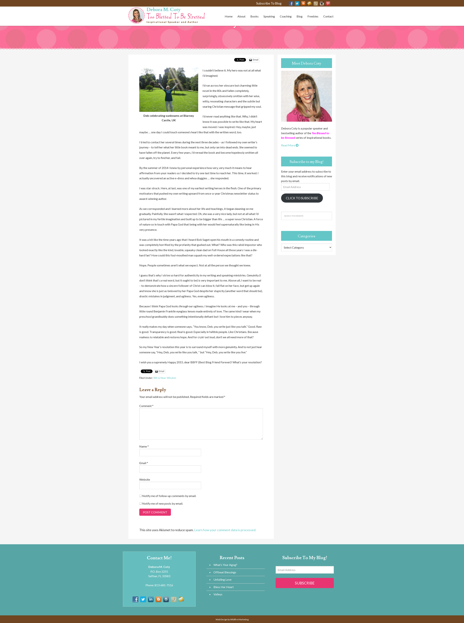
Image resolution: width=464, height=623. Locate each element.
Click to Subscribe (302, 198)
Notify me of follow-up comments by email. (169, 496)
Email (143, 463)
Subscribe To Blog (268, 3)
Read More (290, 145)
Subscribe (305, 583)
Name (144, 446)
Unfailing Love (222, 579)
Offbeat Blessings (224, 572)
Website (144, 479)
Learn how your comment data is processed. (225, 530)
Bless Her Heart (223, 587)
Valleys (217, 594)
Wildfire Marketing (239, 619)
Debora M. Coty (163, 10)
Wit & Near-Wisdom (164, 377)
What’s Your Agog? (225, 564)
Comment (146, 406)
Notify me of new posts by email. (162, 503)
